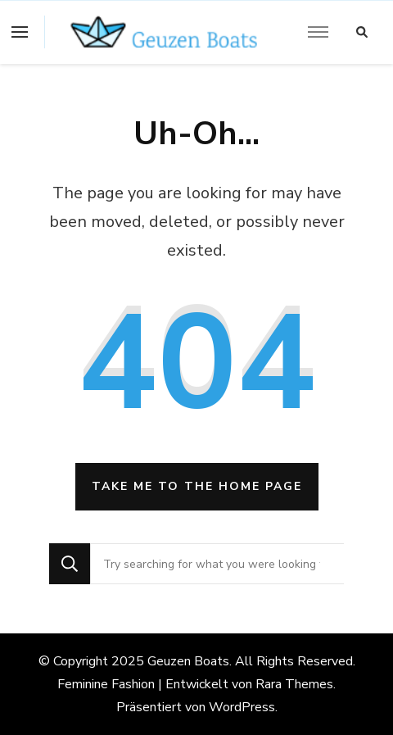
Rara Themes (294, 684)
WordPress (242, 707)
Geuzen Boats (188, 661)
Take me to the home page (197, 486)
